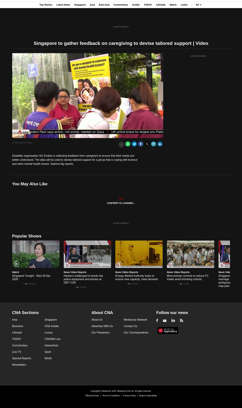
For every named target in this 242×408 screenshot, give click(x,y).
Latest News (63, 19)
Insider (136, 19)
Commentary (120, 19)
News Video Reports (75, 272)
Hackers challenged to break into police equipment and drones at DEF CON (83, 279)
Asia (92, 19)
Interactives (51, 345)
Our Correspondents (136, 332)
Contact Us (130, 326)
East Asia (104, 19)
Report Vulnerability (148, 395)
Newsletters (19, 364)
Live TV (16, 351)
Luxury (48, 332)
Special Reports (21, 358)
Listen (184, 19)
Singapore (80, 19)
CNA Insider (51, 326)
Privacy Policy (129, 395)
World (48, 358)
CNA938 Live (52, 339)
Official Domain (92, 395)
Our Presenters (100, 332)
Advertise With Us (102, 326)
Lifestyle (161, 19)
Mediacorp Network (135, 319)
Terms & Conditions (111, 395)
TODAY (148, 19)
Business (17, 326)
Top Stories (45, 19)
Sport (47, 351)
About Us (96, 319)
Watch (173, 19)
